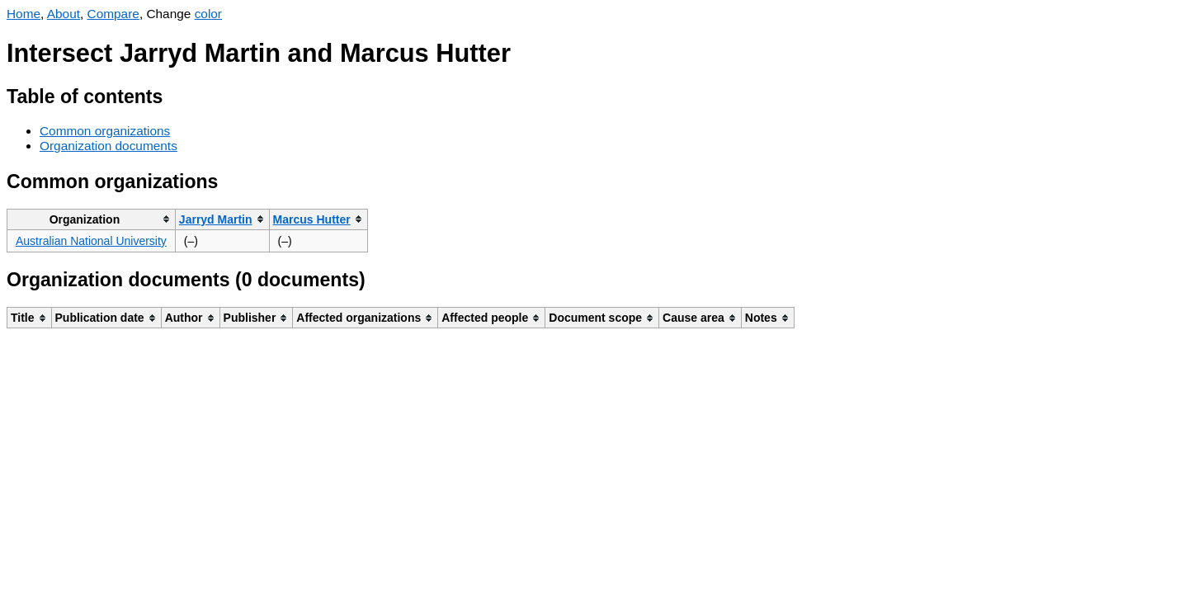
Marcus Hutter (312, 219)
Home (23, 14)
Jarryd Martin (215, 219)
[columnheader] (91, 219)
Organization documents (108, 146)
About (63, 14)
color (208, 14)
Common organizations (105, 131)
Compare (113, 14)
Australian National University (91, 241)
